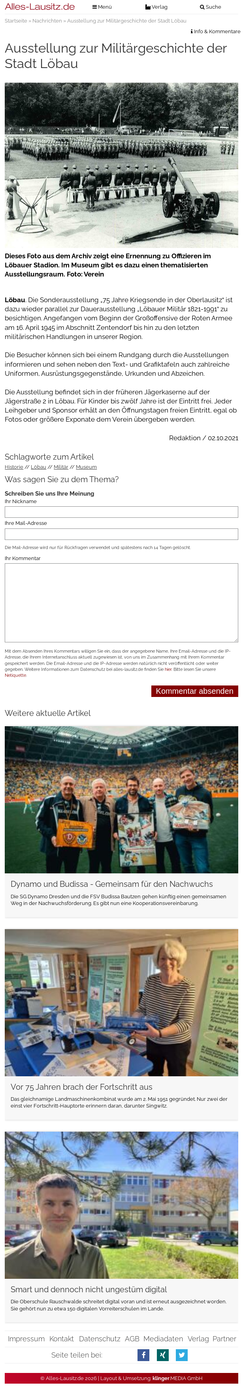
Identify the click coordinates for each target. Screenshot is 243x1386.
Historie (14, 467)
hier (168, 669)
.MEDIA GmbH (178, 1378)
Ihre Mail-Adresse (26, 523)
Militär (61, 467)
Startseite (16, 21)
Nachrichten (47, 21)
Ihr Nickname (21, 501)
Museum (86, 467)
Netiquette (15, 675)
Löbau (38, 467)
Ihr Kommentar (23, 558)
